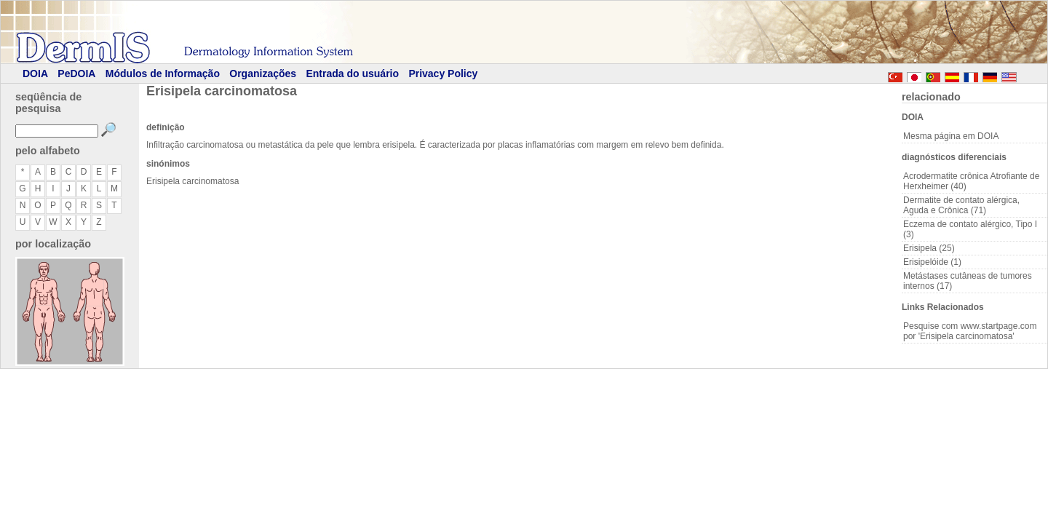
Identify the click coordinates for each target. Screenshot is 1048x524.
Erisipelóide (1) (932, 262)
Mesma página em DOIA (951, 136)
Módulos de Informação (163, 73)
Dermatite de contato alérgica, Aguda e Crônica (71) (961, 205)
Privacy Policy (442, 73)
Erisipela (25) (929, 248)
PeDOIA (76, 73)
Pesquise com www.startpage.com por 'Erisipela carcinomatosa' (969, 331)
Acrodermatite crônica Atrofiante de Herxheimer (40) (971, 181)
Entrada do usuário (352, 73)
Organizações (262, 73)
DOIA (35, 73)
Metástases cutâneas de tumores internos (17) (967, 281)
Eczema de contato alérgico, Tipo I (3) (970, 229)
